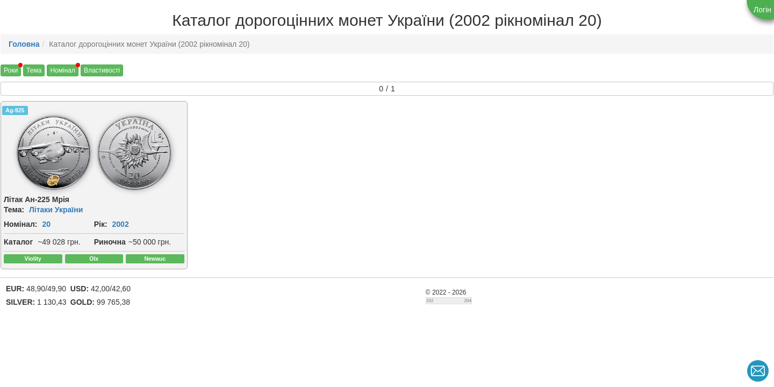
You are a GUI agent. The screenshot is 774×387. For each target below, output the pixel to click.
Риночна (110, 242)
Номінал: (21, 224)
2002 (120, 224)
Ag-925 (14, 110)
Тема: (14, 209)
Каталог (18, 242)
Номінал (62, 70)
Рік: (101, 224)
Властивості (102, 70)
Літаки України (56, 209)
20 (46, 224)
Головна (24, 44)
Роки (11, 70)
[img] (53, 152)
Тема (33, 70)
